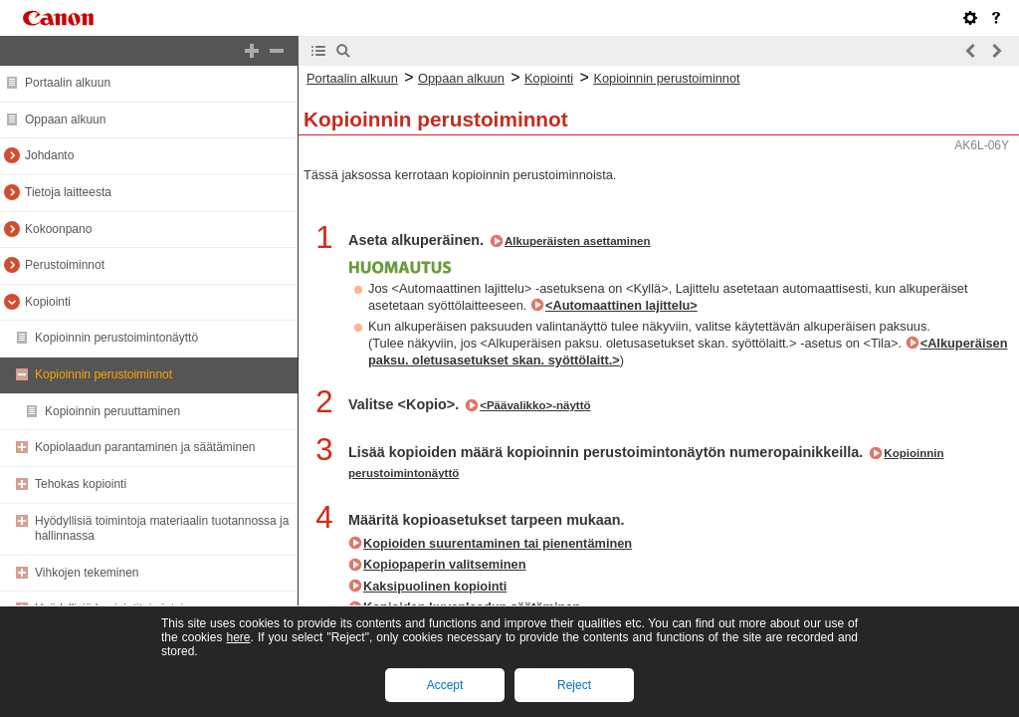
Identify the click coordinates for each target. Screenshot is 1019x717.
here (238, 637)
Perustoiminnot (64, 265)
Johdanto (49, 155)
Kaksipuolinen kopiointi (435, 586)
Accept (445, 685)
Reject (574, 685)
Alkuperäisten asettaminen (578, 241)
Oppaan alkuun (65, 119)
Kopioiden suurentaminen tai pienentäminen (497, 543)
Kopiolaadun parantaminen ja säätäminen (145, 447)
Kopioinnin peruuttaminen (112, 411)
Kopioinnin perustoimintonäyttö (116, 338)
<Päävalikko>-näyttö (535, 405)
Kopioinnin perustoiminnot (103, 374)
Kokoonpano (58, 229)
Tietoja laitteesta (68, 192)
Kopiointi (48, 302)
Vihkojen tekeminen (87, 573)
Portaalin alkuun (67, 83)
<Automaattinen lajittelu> (621, 305)
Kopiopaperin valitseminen (444, 564)
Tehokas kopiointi (80, 484)
